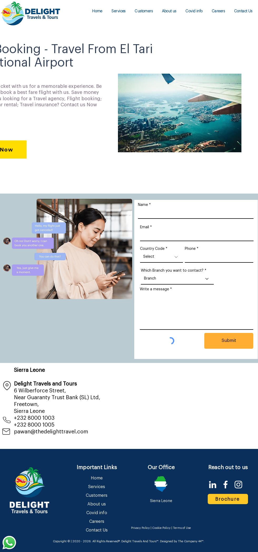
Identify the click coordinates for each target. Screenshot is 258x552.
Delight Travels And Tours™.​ (140, 541)
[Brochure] (228, 499)
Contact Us (97, 530)
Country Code (152, 249)
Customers (96, 495)
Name (143, 205)
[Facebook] (225, 484)
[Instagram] (238, 484)
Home (97, 478)
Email (144, 227)
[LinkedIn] (212, 484)
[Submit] (228, 341)
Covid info (96, 513)
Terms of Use (182, 527)
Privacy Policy (140, 527)
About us (96, 504)
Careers (96, 521)
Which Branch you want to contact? (172, 270)
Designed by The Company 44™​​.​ (181, 541)
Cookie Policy (161, 527)
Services (96, 487)
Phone (190, 249)
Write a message (154, 289)
